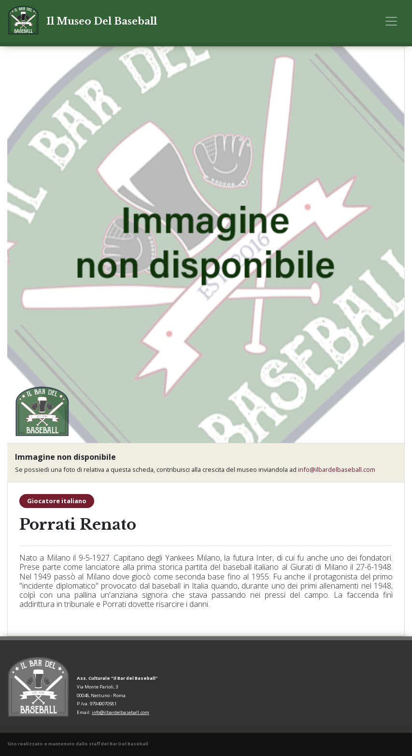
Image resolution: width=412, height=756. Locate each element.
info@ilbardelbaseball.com (336, 469)
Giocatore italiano (56, 500)
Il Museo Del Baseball (101, 21)
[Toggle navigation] (391, 21)
